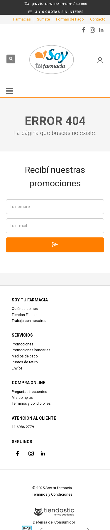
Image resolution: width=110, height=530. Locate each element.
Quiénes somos (25, 309)
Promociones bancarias (31, 350)
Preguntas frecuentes (29, 392)
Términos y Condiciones (52, 494)
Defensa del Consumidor (54, 522)
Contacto (98, 19)
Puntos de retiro (25, 362)
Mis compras (22, 398)
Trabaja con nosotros (29, 321)
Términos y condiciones (31, 403)
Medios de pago (25, 356)
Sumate (43, 19)
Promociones (22, 344)
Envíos (17, 368)
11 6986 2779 (23, 427)
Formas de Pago (70, 19)
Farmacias (22, 19)
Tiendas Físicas (25, 315)
